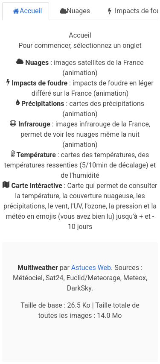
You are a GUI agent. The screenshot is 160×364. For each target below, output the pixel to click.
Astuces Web (91, 268)
